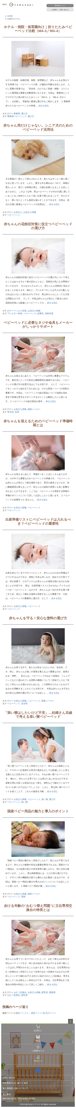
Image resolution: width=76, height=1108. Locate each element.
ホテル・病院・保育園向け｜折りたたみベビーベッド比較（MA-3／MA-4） (38, 29)
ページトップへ (70, 1021)
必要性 (40, 313)
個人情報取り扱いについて (15, 1088)
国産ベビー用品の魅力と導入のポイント (38, 811)
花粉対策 (49, 313)
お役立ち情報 (29, 212)
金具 (17, 412)
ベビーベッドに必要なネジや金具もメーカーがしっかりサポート (38, 324)
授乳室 (44, 992)
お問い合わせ (8, 1077)
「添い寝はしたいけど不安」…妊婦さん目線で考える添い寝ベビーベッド (38, 715)
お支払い (38, 1028)
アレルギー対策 (14, 313)
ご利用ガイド (38, 1048)
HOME (10, 16)
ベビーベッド (13, 215)
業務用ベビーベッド (16, 116)
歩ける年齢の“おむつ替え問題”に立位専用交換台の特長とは (38, 908)
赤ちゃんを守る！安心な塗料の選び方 (38, 618)
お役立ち (18, 212)
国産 (23, 896)
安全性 (10, 412)
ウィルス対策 (20, 310)
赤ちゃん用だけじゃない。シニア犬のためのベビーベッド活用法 (38, 127)
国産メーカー (34, 409)
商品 (38, 1038)
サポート (38, 1058)
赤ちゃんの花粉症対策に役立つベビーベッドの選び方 (38, 226)
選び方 (24, 113)
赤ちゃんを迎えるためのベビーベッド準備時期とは (38, 423)
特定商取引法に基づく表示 (15, 1083)
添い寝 (44, 799)
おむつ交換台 (20, 992)
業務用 (17, 113)
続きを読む (44, 105)
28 (38, 1013)
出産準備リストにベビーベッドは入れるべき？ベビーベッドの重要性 (38, 521)
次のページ (50, 1013)
